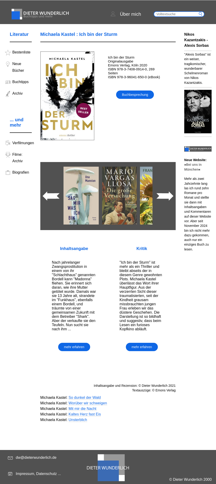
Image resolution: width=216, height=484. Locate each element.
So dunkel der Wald (85, 398)
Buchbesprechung (135, 95)
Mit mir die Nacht (82, 409)
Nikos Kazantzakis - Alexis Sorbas (196, 39)
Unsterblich (78, 420)
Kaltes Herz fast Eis (85, 414)
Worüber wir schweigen (88, 403)
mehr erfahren (74, 347)
